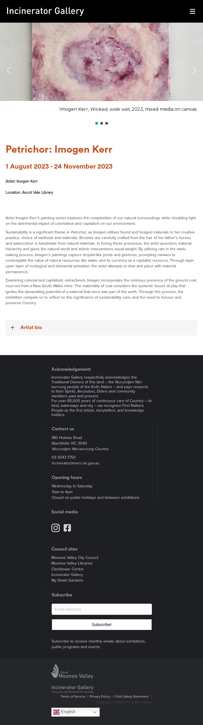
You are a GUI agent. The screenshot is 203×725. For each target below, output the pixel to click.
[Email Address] (102, 609)
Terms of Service (73, 697)
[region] (101, 74)
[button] (101, 70)
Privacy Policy (100, 697)
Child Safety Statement (131, 697)
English (64, 712)
